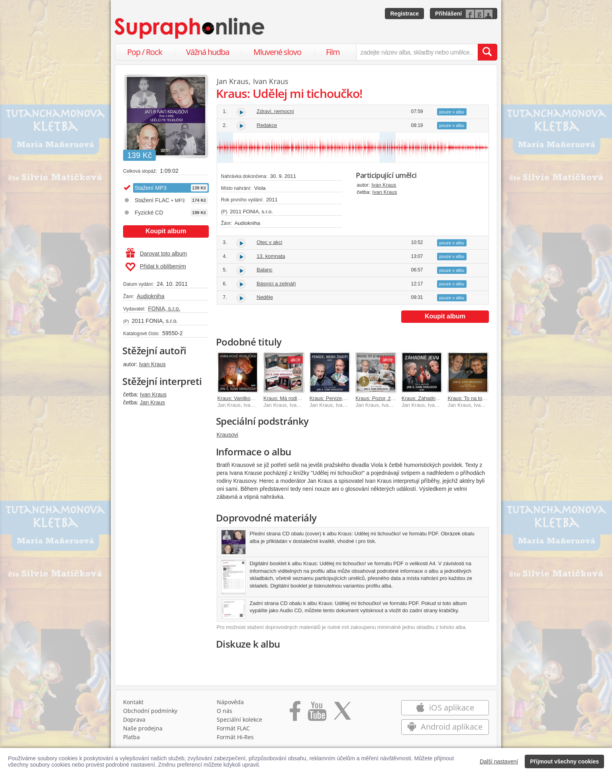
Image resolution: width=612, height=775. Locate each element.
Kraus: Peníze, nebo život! (340, 398)
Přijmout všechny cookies (564, 761)
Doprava (134, 719)
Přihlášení (448, 13)
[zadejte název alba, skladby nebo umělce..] (417, 52)
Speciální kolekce (239, 719)
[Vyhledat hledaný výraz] (487, 52)
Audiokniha (150, 296)
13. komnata (271, 256)
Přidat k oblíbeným (155, 267)
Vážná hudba (207, 52)
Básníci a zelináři (276, 284)
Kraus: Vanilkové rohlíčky (246, 398)
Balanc (265, 270)
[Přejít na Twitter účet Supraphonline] (342, 713)
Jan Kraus (152, 402)
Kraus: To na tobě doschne (478, 398)
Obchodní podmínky (150, 710)
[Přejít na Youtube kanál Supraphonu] (317, 713)
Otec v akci (269, 242)
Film (333, 52)
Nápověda (230, 702)
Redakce (267, 125)
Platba (131, 737)
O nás (224, 710)
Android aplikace (445, 726)
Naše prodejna (143, 728)
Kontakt (133, 702)
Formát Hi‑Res (235, 737)
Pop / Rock (144, 52)
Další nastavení (499, 761)
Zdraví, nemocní (275, 111)
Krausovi (227, 434)
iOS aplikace (445, 707)
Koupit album (165, 231)
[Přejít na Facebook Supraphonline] (295, 713)
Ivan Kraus (152, 364)
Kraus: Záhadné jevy (425, 398)
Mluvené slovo (277, 52)
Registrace (404, 13)
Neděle (265, 297)
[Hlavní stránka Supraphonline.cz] (190, 28)
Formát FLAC (233, 728)
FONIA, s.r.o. (164, 308)
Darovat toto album (156, 254)
